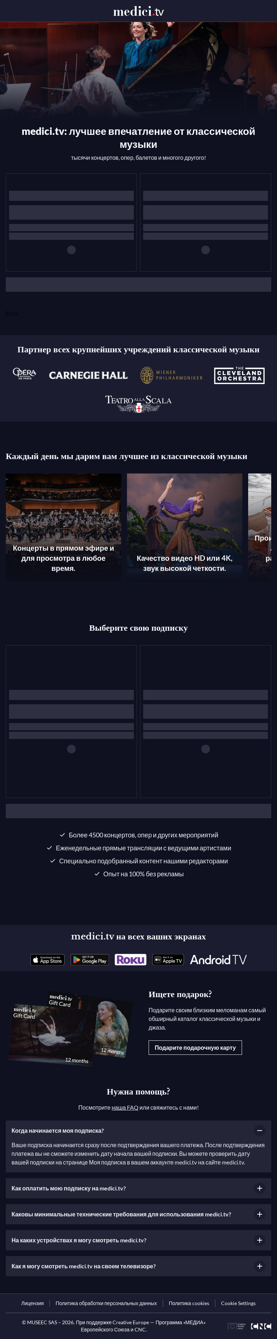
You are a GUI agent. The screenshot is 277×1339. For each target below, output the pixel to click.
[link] (47, 959)
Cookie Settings (238, 1303)
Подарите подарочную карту (195, 1047)
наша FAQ (124, 1107)
